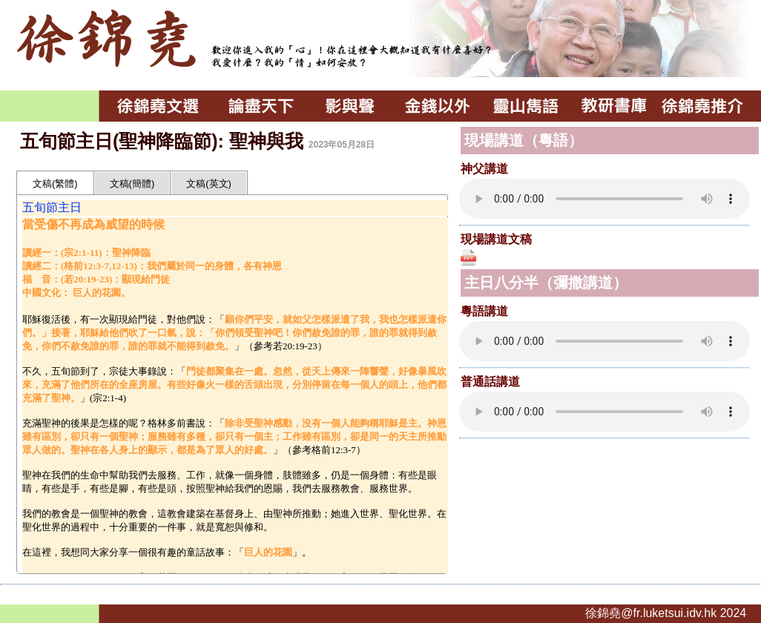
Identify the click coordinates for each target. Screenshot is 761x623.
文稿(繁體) (55, 183)
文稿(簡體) (132, 183)
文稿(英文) (208, 183)
